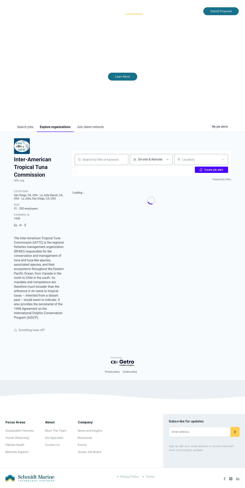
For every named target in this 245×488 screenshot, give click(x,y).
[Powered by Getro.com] (122, 361)
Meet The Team (56, 430)
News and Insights (164, 11)
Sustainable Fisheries (20, 430)
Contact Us (192, 11)
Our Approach (54, 437)
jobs (25, 127)
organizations (55, 127)
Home (71, 11)
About (86, 11)
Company (85, 422)
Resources (85, 437)
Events (82, 444)
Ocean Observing (17, 437)
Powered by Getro (221, 179)
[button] (88, 170)
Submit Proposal (221, 11)
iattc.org (19, 180)
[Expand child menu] (93, 11)
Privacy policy (112, 371)
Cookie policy (130, 371)
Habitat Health (15, 444)
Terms (150, 476)
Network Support (17, 452)
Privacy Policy (129, 476)
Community (134, 11)
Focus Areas (108, 11)
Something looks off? (29, 330)
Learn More (122, 76)
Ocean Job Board (89, 452)
